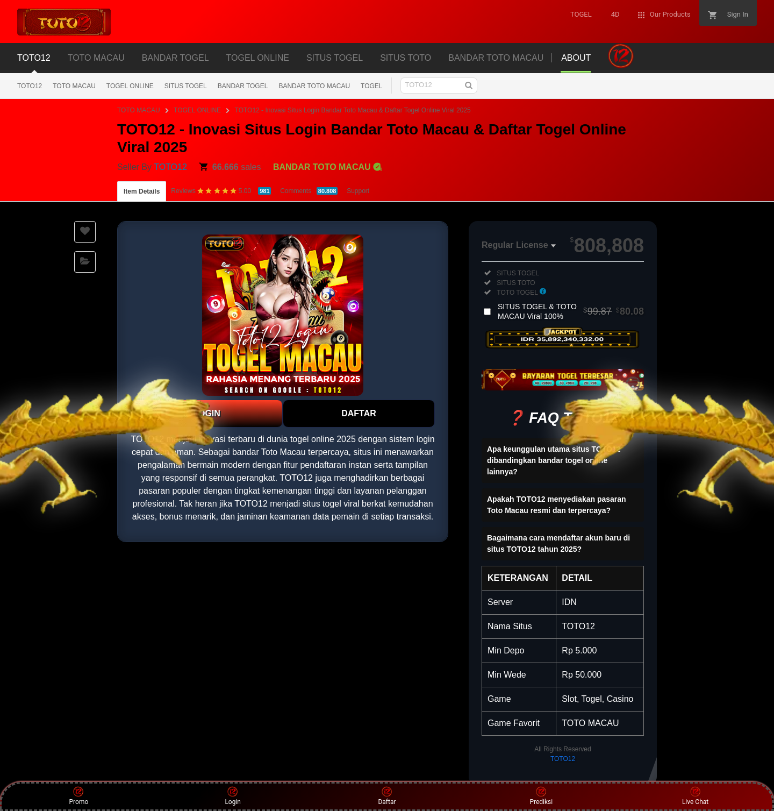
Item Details (142, 191)
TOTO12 (29, 86)
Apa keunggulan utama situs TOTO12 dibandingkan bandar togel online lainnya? (553, 460)
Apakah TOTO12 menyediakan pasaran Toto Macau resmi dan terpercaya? (556, 505)
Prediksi (541, 796)
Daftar (387, 796)
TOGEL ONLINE (130, 86)
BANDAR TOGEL (243, 86)
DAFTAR (358, 413)
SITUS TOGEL (185, 86)
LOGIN (206, 413)
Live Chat (695, 796)
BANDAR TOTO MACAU (314, 86)
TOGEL (371, 86)
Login (233, 796)
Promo (79, 796)
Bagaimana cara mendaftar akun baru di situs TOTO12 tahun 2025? (558, 543)
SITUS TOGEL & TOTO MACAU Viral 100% (571, 311)
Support (358, 191)
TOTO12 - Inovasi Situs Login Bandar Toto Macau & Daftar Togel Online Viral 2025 (353, 110)
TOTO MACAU (74, 86)
